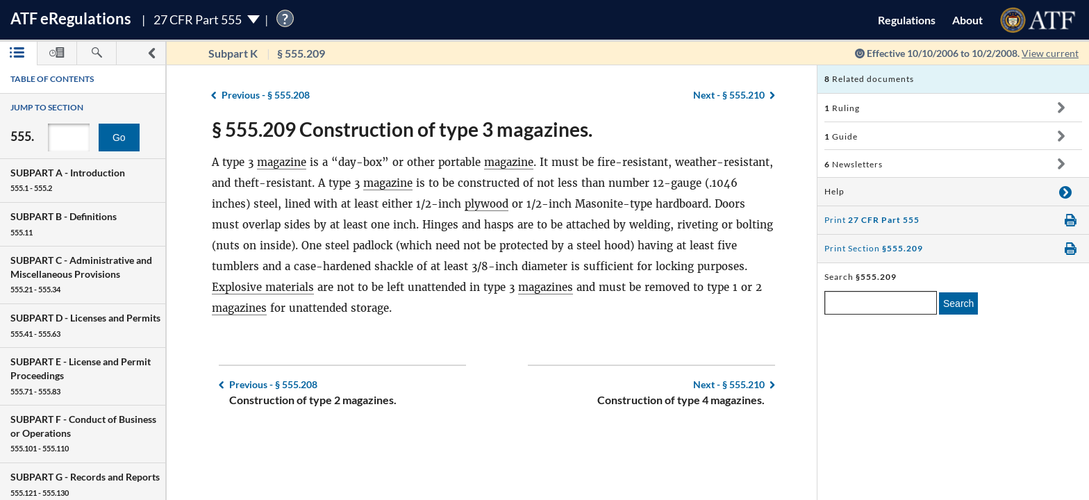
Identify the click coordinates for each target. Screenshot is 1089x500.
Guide (841, 136)
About (967, 19)
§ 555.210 (729, 95)
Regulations (907, 19)
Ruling (842, 108)
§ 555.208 (266, 95)
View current (1050, 53)
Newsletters (853, 164)
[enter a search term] (880, 303)
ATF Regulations (70, 18)
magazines (545, 287)
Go (119, 137)
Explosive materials (263, 287)
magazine (281, 162)
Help (834, 191)
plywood (486, 203)
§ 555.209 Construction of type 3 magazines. (402, 129)
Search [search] (958, 303)
